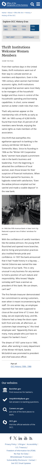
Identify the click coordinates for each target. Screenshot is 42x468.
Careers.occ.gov (16, 408)
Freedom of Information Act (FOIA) (21, 450)
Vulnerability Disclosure (17, 460)
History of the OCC (9, 15)
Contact (32, 460)
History (27, 13)
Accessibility (32, 444)
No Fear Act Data (21, 454)
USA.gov (21, 444)
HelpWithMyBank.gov (19, 398)
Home (4, 13)
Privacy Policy (10, 444)
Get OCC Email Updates (21, 463)
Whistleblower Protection (21, 457)
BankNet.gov (15, 388)
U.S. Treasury (21, 447)
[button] (32, 4)
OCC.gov (13, 421)
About (10, 13)
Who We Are (18, 13)
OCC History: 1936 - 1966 (21, 366)
